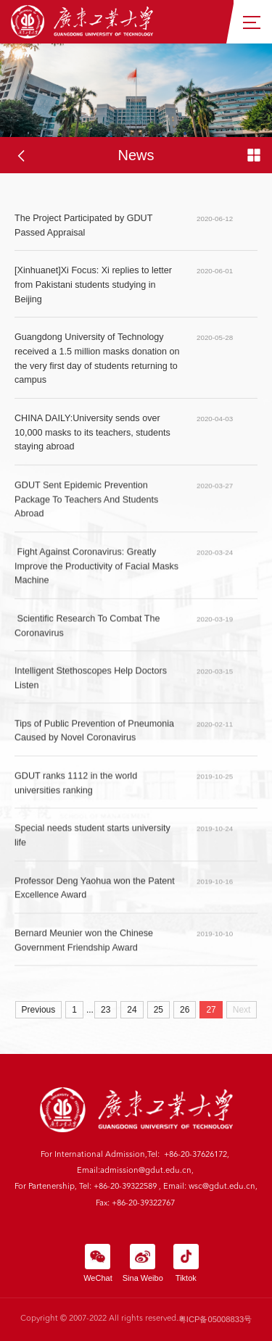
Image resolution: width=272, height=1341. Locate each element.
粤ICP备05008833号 (215, 1319)
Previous (39, 1010)
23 (105, 1010)
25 (158, 1010)
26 (184, 1010)
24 (131, 1010)
